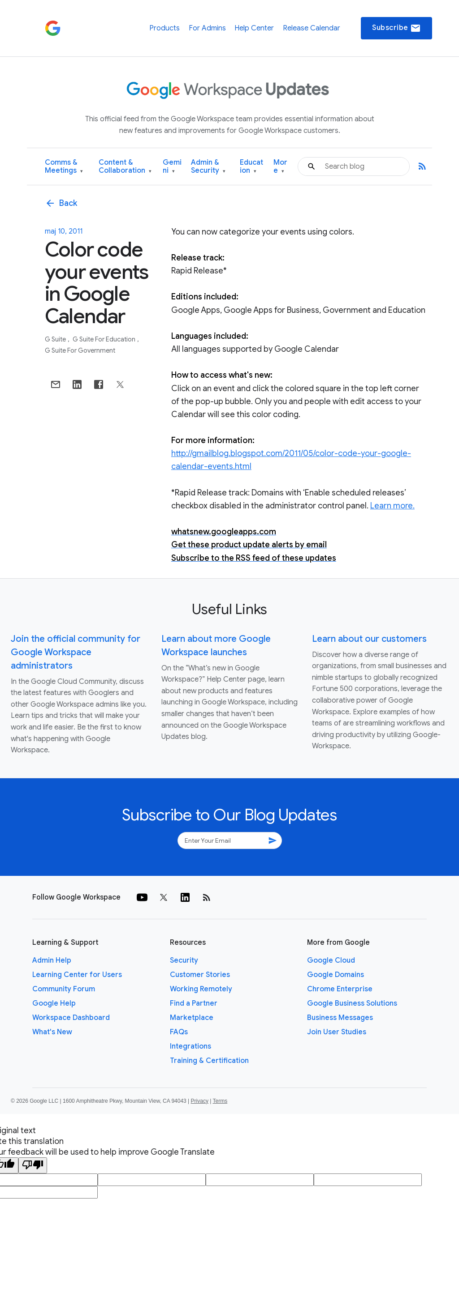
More (280, 166)
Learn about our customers (369, 638)
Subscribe (396, 28)
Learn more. (392, 506)
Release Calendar (311, 28)
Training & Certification (209, 1060)
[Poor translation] (32, 1165)
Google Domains (335, 974)
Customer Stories (200, 974)
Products (164, 28)
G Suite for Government (80, 350)
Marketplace (191, 1017)
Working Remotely (201, 989)
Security (184, 960)
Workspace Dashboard (71, 1017)
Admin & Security (208, 166)
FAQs (179, 1032)
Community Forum (63, 989)
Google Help (54, 1003)
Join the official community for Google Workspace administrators (75, 652)
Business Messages (340, 1017)
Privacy (199, 1101)
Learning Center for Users (77, 974)
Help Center (254, 28)
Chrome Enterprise (339, 989)
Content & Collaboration (125, 166)
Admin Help (51, 960)
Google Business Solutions (352, 1003)
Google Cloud (331, 960)
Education (251, 166)
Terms (219, 1101)
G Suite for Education (105, 339)
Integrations (190, 1046)
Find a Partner (193, 1003)
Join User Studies (336, 1032)
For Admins (207, 28)
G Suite (56, 339)
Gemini (172, 166)
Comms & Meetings (64, 166)
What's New (52, 1032)
